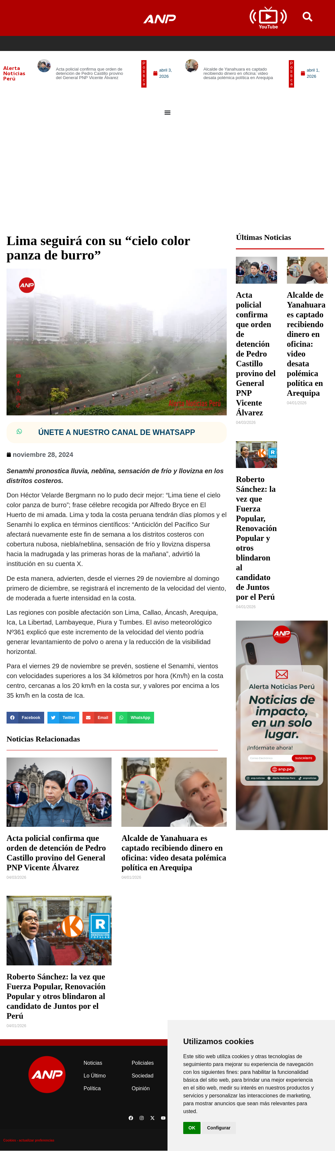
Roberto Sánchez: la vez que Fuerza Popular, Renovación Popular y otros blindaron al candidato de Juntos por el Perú (56, 997)
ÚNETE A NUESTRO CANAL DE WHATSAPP (116, 432)
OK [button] (191, 1127)
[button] (148, 73)
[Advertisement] (167, 178)
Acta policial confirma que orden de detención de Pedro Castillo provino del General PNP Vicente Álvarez (255, 354)
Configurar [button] (219, 1127)
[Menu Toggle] (167, 112)
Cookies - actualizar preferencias (28, 1141)
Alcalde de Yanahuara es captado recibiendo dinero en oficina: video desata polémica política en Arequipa (306, 344)
